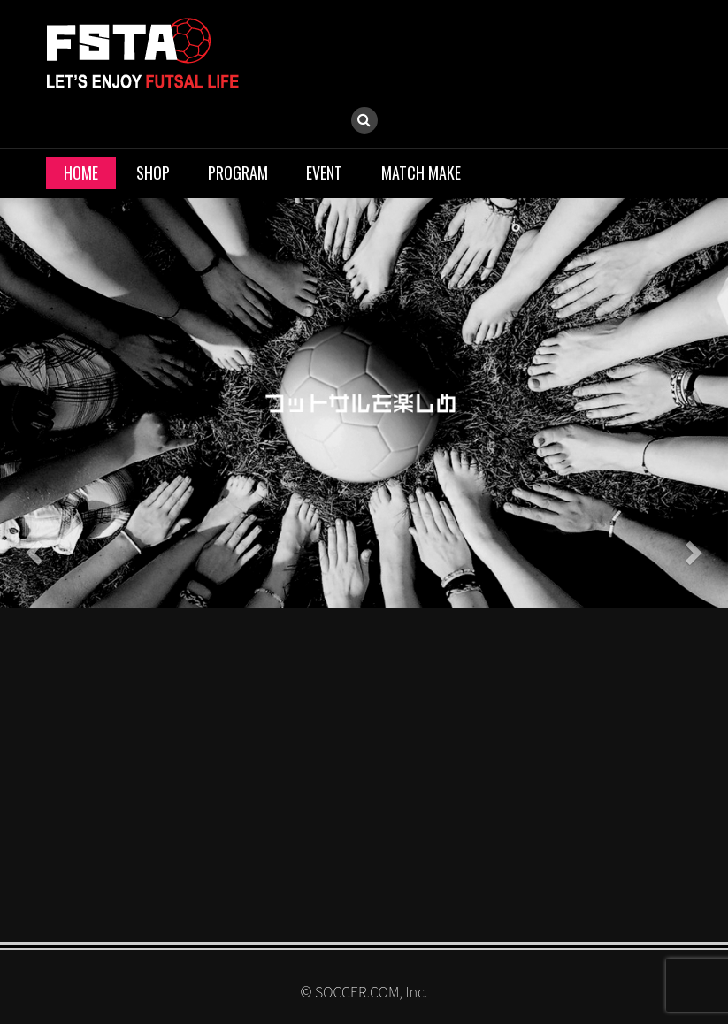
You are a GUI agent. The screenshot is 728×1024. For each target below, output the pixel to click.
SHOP (153, 172)
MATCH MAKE (421, 172)
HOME (81, 172)
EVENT (324, 172)
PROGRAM (238, 172)
